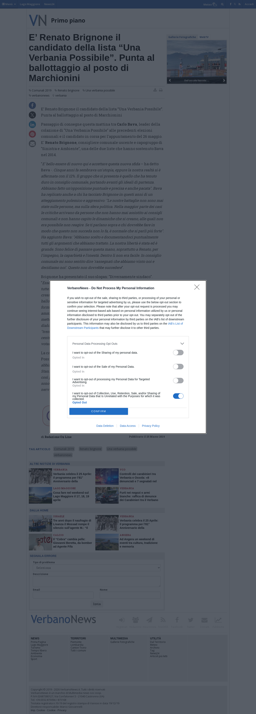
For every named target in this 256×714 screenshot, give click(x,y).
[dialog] (128, 357)
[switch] (178, 352)
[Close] (198, 288)
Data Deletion (105, 425)
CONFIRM (98, 411)
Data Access (128, 425)
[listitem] (128, 343)
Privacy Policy (151, 425)
